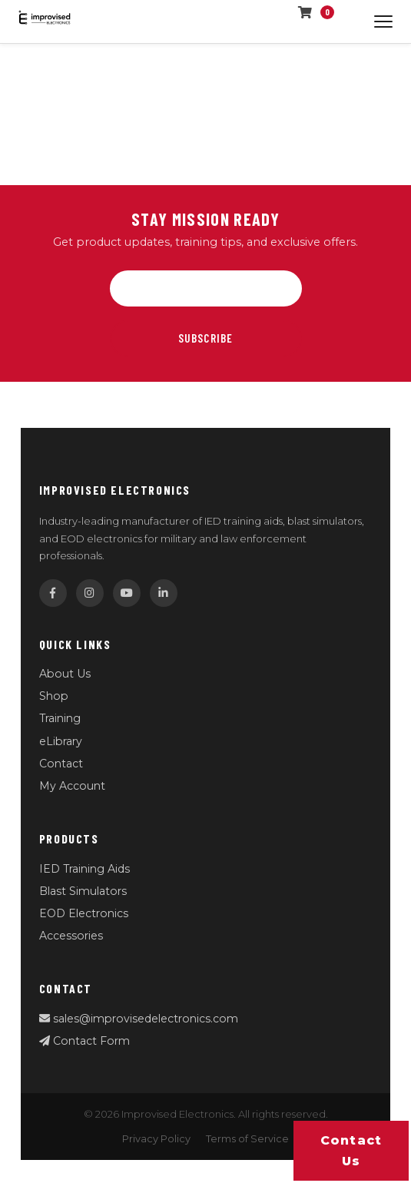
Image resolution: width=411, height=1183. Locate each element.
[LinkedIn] (163, 593)
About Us (65, 674)
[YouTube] (127, 593)
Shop (53, 696)
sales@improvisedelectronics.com (138, 1019)
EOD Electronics (83, 913)
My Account (72, 786)
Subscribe (206, 338)
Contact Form (84, 1041)
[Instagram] (90, 593)
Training (60, 718)
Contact (61, 763)
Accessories (71, 936)
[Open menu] (383, 21)
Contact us (351, 1150)
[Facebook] (53, 593)
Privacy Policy (156, 1139)
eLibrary (60, 741)
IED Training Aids (84, 869)
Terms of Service (247, 1139)
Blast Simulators (83, 891)
